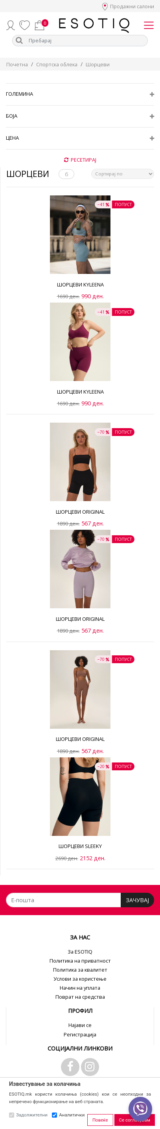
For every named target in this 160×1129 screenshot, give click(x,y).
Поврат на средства (80, 996)
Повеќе (100, 1120)
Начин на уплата (80, 987)
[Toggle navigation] (149, 25)
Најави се (80, 1025)
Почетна (17, 64)
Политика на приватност (80, 960)
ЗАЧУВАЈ (137, 900)
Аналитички (72, 1115)
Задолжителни (32, 1115)
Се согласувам (134, 1120)
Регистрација (80, 1034)
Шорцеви (98, 64)
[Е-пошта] (63, 900)
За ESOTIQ (80, 951)
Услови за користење (80, 978)
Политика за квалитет (80, 969)
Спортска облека (56, 64)
